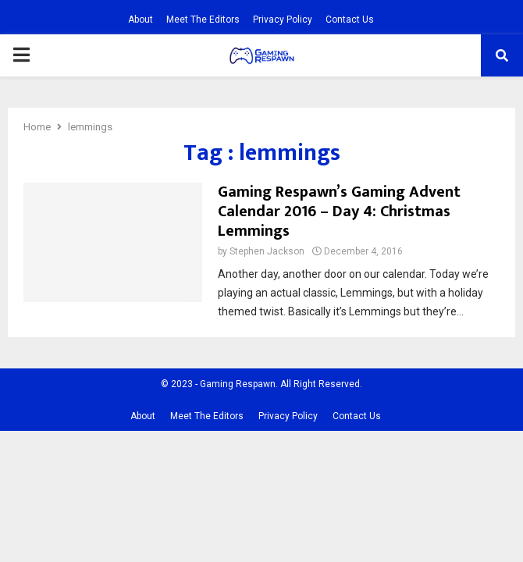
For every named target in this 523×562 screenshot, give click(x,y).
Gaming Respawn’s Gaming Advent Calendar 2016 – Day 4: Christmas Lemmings (339, 211)
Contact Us (350, 19)
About (140, 19)
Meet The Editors (203, 19)
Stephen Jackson (266, 251)
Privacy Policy (282, 19)
